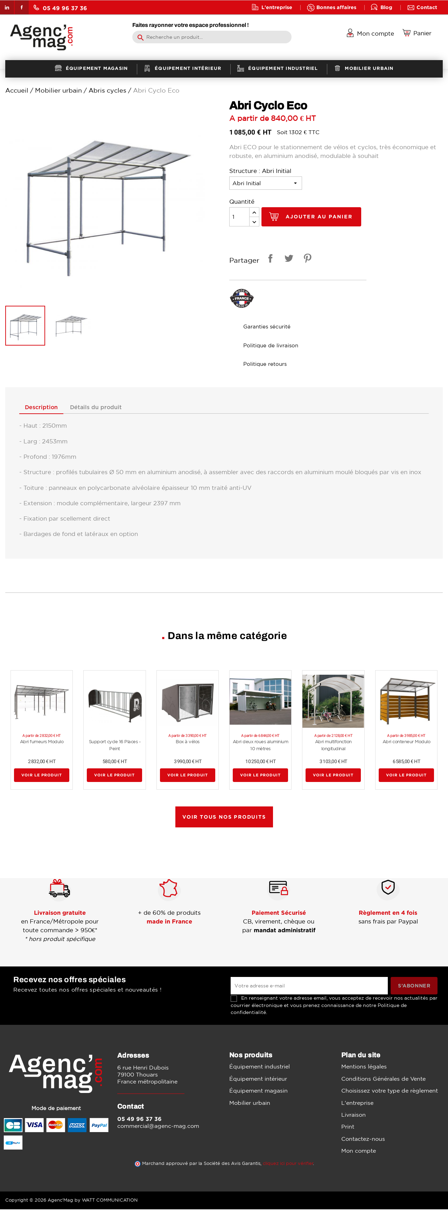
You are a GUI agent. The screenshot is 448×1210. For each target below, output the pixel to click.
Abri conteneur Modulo (406, 742)
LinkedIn (7, 7)
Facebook (22, 7)
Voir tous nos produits (224, 817)
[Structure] (265, 183)
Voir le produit (41, 776)
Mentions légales (364, 1067)
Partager (269, 259)
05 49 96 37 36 (60, 8)
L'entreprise (276, 7)
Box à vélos (188, 742)
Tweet (288, 259)
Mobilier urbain (249, 1103)
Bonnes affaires (336, 7)
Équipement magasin (258, 1091)
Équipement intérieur (258, 1079)
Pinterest (306, 259)
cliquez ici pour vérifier (288, 1164)
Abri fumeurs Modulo (42, 742)
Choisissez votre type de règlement (389, 1091)
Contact (426, 7)
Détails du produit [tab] (103, 407)
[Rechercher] (212, 37)
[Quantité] (239, 216)
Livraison (353, 1115)
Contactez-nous (363, 1139)
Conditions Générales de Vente (383, 1079)
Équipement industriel (259, 1067)
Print (347, 1127)
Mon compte (358, 1151)
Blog (386, 7)
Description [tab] (44, 407)
